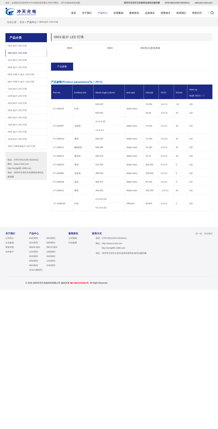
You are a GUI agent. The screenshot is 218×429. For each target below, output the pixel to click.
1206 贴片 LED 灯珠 (17, 150)
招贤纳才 (165, 13)
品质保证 (150, 13)
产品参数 (62, 157)
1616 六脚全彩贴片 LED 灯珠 (21, 200)
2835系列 (50, 395)
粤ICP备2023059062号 (91, 422)
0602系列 (33, 404)
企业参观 (9, 382)
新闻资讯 (134, 13)
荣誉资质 (9, 386)
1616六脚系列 (35, 409)
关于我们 (87, 13)
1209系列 (50, 400)
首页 (73, 13)
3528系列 (33, 395)
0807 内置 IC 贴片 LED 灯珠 (21, 136)
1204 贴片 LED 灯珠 (17, 143)
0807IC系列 (51, 386)
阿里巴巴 (197, 13)
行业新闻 (72, 382)
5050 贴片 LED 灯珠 (17, 171)
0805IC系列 (34, 386)
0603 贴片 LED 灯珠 (17, 107)
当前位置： (15, 76)
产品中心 (102, 13)
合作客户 (9, 391)
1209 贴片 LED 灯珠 (17, 179)
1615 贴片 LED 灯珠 (17, 114)
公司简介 (9, 377)
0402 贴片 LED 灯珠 (17, 100)
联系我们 (181, 13)
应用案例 (118, 13)
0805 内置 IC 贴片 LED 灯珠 (21, 129)
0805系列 (50, 382)
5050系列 (33, 400)
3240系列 (50, 404)
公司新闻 (72, 377)
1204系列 (33, 391)
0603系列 (50, 377)
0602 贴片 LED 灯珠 (17, 186)
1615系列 (33, 382)
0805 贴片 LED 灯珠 (17, 121)
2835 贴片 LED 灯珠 (17, 164)
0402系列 (33, 377)
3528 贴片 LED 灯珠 (17, 157)
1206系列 (50, 391)
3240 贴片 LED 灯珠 (17, 193)
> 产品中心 (33, 76)
